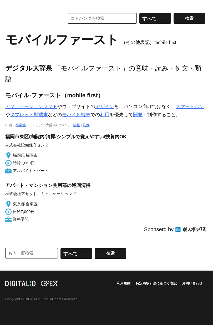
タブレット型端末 (29, 114)
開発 (138, 114)
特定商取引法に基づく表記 (156, 283)
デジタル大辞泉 (28, 68)
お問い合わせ (192, 283)
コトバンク (31, 18)
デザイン (104, 106)
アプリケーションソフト (31, 106)
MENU (10, 5)
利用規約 (123, 283)
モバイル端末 (76, 114)
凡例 (86, 125)
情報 (76, 125)
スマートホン (190, 106)
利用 (104, 114)
